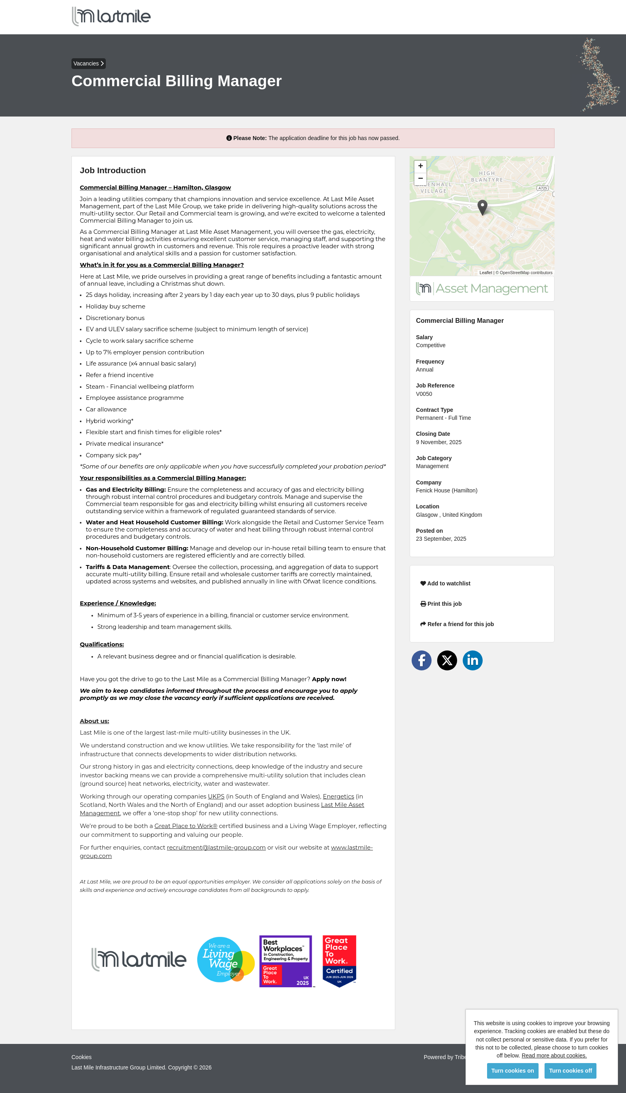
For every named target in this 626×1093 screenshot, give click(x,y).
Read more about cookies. (554, 1055)
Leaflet (485, 272)
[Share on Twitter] (447, 660)
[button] (482, 208)
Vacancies (88, 63)
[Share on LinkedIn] (473, 660)
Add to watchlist (445, 583)
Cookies (81, 1057)
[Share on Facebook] (422, 660)
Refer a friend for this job (457, 624)
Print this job (441, 604)
